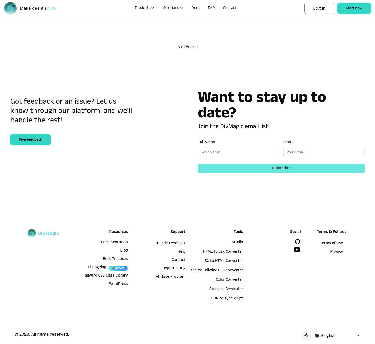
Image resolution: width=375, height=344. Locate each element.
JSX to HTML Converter (223, 261)
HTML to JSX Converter (223, 252)
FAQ (211, 8)
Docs (196, 8)
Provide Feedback (170, 244)
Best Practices (115, 259)
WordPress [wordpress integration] (118, 284)
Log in (319, 8)
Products (145, 8)
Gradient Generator (226, 289)
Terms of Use (331, 244)
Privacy (336, 252)
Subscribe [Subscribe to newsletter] (281, 168)
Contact (230, 8)
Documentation (114, 243)
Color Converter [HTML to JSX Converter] (229, 280)
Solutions (173, 8)
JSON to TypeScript (226, 299)
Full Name (206, 142)
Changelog (97, 268)
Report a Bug (173, 269)
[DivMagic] (35, 8)
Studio (237, 243)
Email (287, 142)
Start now (354, 9)
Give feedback (30, 140)
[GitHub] (298, 242)
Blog (124, 251)
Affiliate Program (170, 277)
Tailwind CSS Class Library (105, 276)
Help (181, 252)
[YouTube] (297, 249)
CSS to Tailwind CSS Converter (217, 271)
